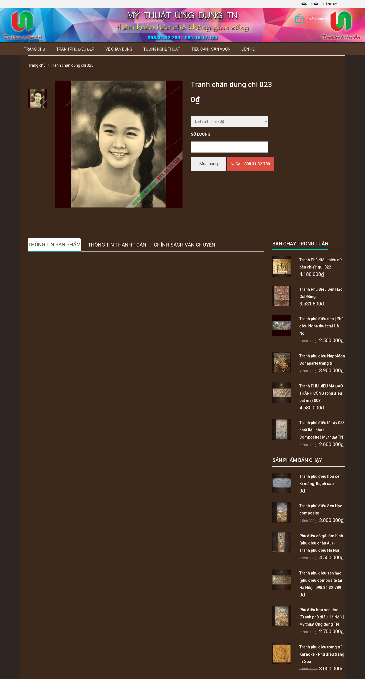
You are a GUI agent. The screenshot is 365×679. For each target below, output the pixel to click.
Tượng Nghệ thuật (161, 49)
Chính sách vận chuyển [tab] (184, 245)
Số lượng (200, 134)
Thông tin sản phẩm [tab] (54, 244)
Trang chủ (34, 49)
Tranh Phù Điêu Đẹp (75, 49)
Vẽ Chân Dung (118, 49)
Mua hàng (208, 163)
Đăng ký (330, 4)
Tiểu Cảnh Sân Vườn (210, 49)
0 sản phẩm (316, 19)
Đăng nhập (310, 4)
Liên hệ (248, 49)
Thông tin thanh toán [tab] (117, 245)
